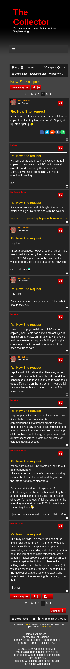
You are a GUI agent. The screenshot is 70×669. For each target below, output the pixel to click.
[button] (35, 94)
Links (44, 642)
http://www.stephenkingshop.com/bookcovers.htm (39, 218)
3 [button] (47, 94)
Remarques (50, 639)
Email (34, 642)
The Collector (31, 17)
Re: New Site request (27, 111)
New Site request (26, 81)
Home (28, 633)
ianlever (14, 145)
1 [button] (39, 94)
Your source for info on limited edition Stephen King (34, 30)
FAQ (53, 642)
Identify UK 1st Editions (27, 639)
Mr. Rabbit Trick (18, 192)
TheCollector (24, 100)
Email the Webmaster (37, 663)
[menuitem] (15, 67)
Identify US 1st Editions (35, 636)
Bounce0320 (16, 523)
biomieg (14, 314)
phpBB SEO (45, 626)
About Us (40, 633)
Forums (22, 642)
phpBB (28, 624)
